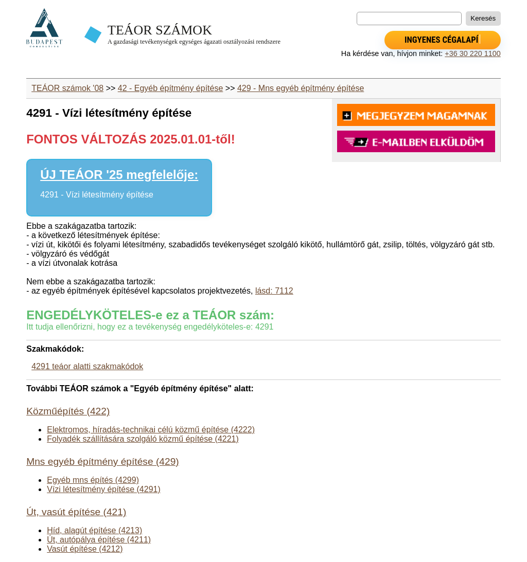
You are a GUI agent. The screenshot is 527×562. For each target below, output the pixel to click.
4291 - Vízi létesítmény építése (96, 194)
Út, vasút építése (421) (76, 511)
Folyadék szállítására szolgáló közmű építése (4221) (143, 438)
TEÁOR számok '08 (67, 88)
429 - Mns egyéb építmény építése (300, 88)
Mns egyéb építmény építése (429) (102, 461)
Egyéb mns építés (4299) (93, 480)
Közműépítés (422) (68, 411)
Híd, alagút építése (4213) (94, 530)
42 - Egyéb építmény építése (170, 88)
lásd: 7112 (274, 290)
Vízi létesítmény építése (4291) (104, 489)
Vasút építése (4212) (84, 549)
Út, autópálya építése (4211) (99, 539)
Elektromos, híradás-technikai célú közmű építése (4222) (151, 429)
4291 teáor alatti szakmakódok (87, 366)
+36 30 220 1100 (472, 53)
